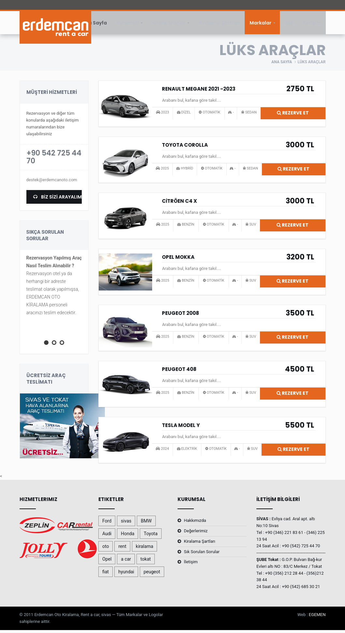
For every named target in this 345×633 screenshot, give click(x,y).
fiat (105, 574)
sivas (126, 523)
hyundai (126, 574)
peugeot (152, 574)
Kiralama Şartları (219, 24)
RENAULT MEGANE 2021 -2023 (199, 91)
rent (122, 549)
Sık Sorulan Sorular (202, 554)
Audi (106, 536)
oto (105, 549)
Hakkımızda (195, 523)
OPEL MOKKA (178, 260)
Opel (106, 562)
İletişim (312, 24)
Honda (127, 536)
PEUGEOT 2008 (180, 316)
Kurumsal (128, 24)
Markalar (260, 24)
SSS (289, 24)
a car (126, 562)
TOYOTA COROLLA (185, 147)
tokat (145, 562)
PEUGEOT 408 (179, 372)
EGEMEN (317, 617)
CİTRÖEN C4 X (179, 203)
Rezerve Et (293, 115)
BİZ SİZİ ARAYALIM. (57, 200)
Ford (106, 523)
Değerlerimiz (196, 533)
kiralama (144, 549)
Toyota (150, 536)
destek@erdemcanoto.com (51, 182)
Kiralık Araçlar (169, 24)
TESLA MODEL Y (181, 428)
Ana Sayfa (94, 24)
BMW (146, 523)
